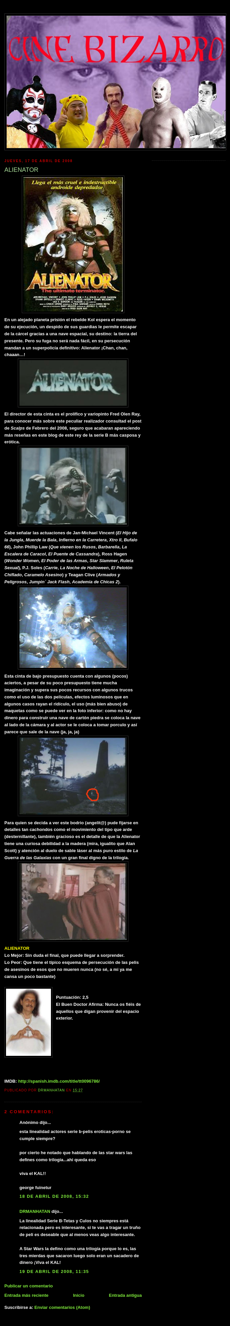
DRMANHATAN (34, 1211)
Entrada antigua (125, 1295)
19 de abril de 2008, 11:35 (54, 1271)
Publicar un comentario (28, 1285)
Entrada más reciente (26, 1295)
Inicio (78, 1295)
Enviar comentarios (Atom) (62, 1307)
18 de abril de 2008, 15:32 (54, 1196)
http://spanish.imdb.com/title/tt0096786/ (59, 1081)
